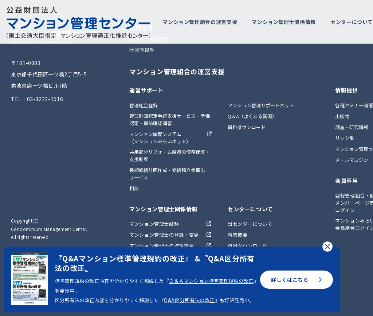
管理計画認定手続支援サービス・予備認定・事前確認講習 (169, 119)
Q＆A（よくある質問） (252, 116)
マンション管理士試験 (154, 223)
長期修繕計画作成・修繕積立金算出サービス (167, 174)
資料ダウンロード (247, 127)
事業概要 (238, 234)
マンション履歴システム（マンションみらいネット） (160, 138)
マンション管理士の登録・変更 (164, 234)
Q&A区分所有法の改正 (189, 300)
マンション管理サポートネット (261, 105)
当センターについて (250, 223)
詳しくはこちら (296, 279)
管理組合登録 (143, 105)
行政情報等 (141, 49)
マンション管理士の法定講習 (161, 245)
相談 (134, 188)
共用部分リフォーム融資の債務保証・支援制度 (169, 155)
